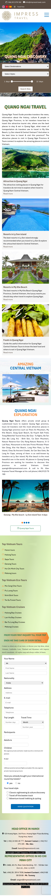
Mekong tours (10, 573)
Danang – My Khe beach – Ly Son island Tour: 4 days (25, 514)
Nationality (9, 678)
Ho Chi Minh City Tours (14, 568)
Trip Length (9, 717)
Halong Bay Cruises (13, 612)
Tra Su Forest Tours (13, 600)
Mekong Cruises (11, 627)
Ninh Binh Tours (11, 595)
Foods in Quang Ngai (13, 340)
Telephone (9, 707)
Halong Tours (10, 555)
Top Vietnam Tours (12, 544)
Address (8, 688)
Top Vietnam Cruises (13, 607)
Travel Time (26, 717)
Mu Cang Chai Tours (13, 586)
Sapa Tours (9, 559)
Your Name (9, 658)
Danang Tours (10, 564)
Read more (8, 193)
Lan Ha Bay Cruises (13, 617)
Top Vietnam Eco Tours (14, 580)
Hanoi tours (10, 550)
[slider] (12, 81)
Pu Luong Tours (11, 590)
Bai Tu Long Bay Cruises (15, 622)
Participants (10, 732)
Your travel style (11, 788)
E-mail (7, 698)
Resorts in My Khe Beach (15, 287)
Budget (6, 759)
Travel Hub (20, 7)
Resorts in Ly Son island (14, 234)
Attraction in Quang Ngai (15, 181)
